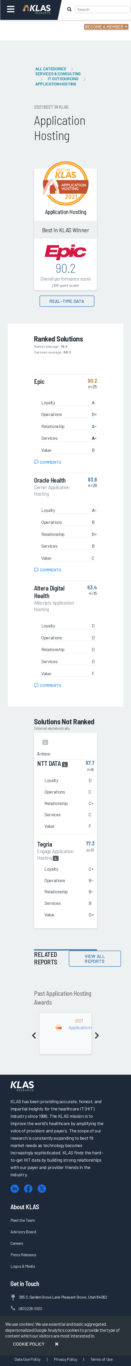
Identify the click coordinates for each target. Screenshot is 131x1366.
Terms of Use (101, 1359)
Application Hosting (55, 83)
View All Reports (95, 958)
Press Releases (23, 1254)
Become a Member (104, 26)
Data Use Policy (27, 1359)
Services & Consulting (58, 73)
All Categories (50, 68)
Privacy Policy (65, 1359)
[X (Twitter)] (42, 1188)
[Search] (103, 9)
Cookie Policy (28, 1344)
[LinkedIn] (14, 1188)
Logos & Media (22, 1266)
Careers (16, 1243)
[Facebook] (28, 1188)
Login (26, 27)
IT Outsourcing (63, 78)
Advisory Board (23, 1231)
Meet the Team (22, 1220)
